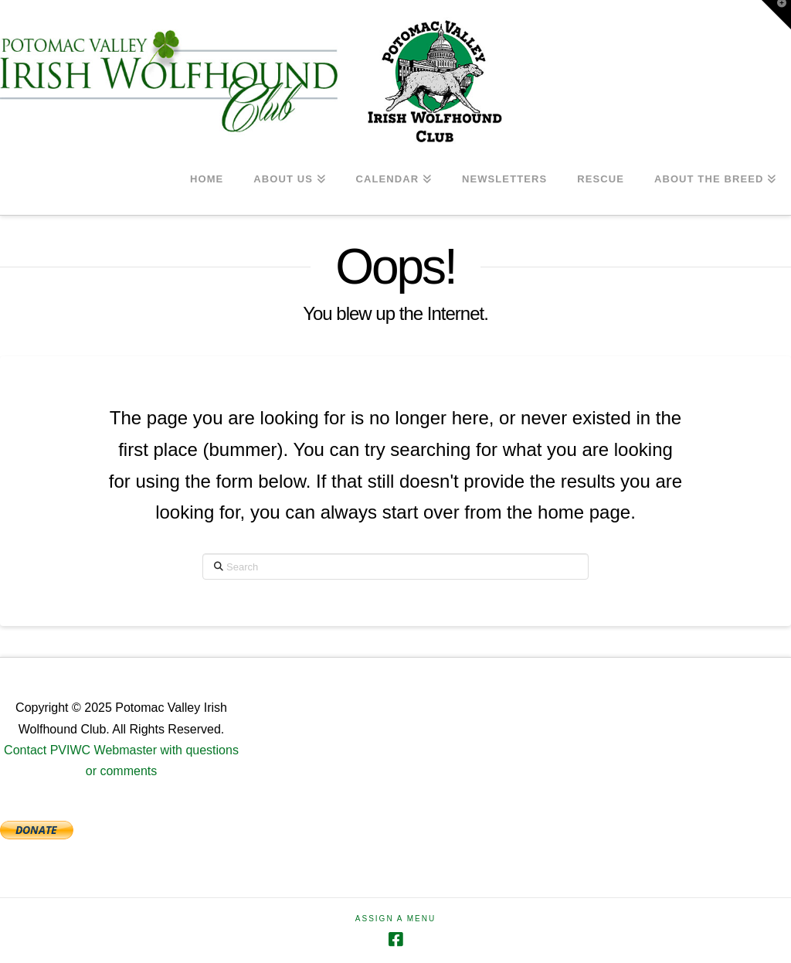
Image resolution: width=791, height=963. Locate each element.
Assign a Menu (395, 918)
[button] (776, 14)
